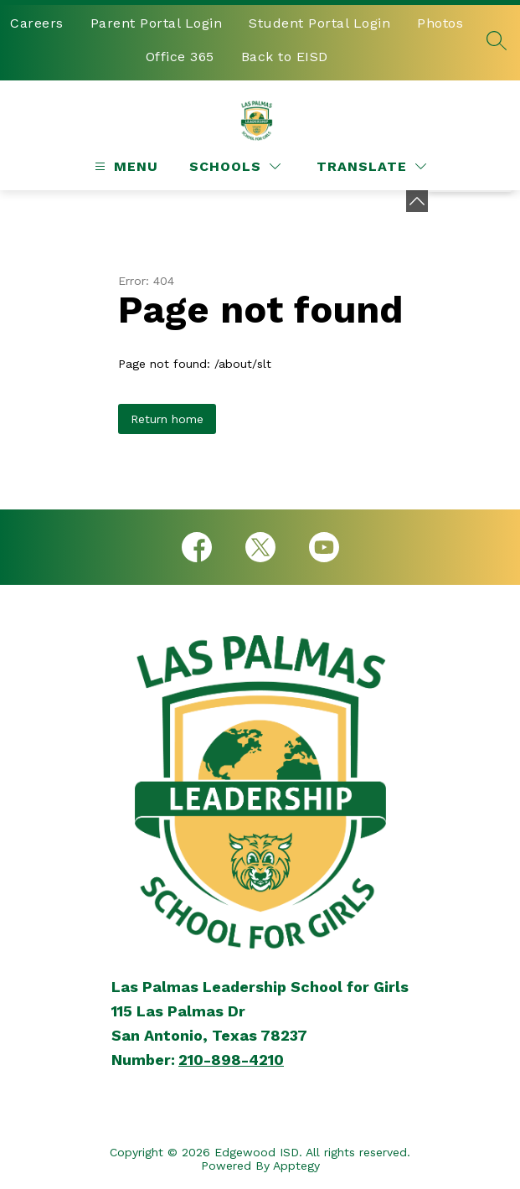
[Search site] (497, 40)
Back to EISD (284, 57)
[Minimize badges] (417, 201)
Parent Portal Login (156, 23)
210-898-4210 (231, 1059)
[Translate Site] (371, 166)
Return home (167, 419)
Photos (440, 23)
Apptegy (296, 1165)
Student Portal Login (319, 23)
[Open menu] (124, 166)
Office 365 (180, 57)
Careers (37, 23)
